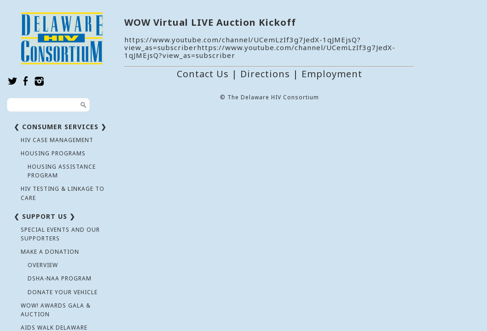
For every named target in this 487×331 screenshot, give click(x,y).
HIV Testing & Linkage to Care (62, 193)
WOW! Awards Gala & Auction (56, 310)
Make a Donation (50, 252)
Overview (43, 265)
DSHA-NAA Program (60, 278)
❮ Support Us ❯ (44, 216)
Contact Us (203, 74)
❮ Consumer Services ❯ (60, 126)
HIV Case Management (57, 140)
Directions (265, 74)
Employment (331, 74)
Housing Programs (53, 153)
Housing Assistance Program (62, 171)
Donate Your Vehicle (63, 292)
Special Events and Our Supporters (60, 234)
